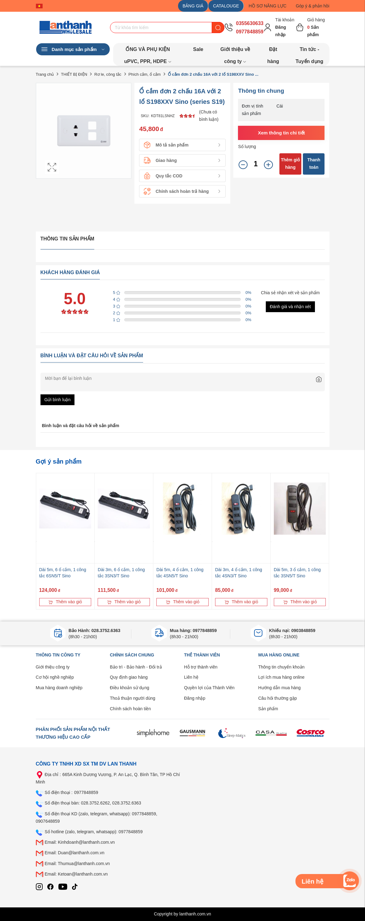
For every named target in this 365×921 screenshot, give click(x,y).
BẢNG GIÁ (193, 5)
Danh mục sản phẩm (73, 49)
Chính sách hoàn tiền (130, 708)
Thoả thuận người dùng (132, 698)
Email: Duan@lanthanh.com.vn (74, 852)
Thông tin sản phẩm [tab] (67, 238)
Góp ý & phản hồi (312, 5)
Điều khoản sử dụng (129, 687)
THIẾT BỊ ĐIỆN (74, 74)
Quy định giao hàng (129, 677)
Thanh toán (313, 163)
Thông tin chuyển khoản (281, 666)
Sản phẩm (268, 708)
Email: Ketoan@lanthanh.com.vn (76, 874)
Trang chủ (45, 74)
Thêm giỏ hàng (290, 163)
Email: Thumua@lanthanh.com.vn (77, 863)
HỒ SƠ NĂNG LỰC (267, 5)
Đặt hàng (273, 51)
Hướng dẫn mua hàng (279, 687)
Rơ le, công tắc (107, 74)
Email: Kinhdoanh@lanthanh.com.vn (80, 842)
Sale (198, 49)
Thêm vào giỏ (65, 601)
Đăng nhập (195, 698)
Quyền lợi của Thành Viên (209, 687)
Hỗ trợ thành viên (201, 666)
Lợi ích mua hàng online (281, 677)
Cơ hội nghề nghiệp (55, 677)
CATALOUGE (226, 5)
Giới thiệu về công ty (235, 51)
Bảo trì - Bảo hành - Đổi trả (136, 666)
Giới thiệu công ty (53, 666)
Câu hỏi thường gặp (277, 698)
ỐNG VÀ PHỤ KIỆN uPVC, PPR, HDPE (148, 51)
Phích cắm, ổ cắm (145, 74)
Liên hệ (191, 677)
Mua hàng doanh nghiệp (59, 687)
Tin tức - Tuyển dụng (309, 51)
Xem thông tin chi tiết (281, 132)
